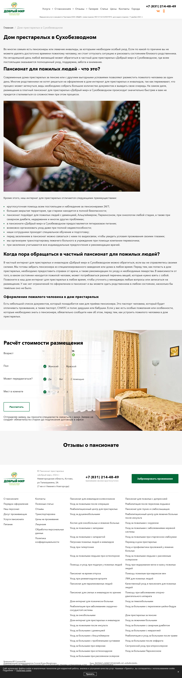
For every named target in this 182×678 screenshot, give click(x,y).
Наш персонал (11, 509)
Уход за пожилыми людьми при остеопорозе (95, 555)
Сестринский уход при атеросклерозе (146, 645)
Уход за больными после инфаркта (144, 640)
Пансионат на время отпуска (85, 573)
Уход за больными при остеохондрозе (91, 650)
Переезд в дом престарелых (141, 541)
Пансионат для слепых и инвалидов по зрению (95, 592)
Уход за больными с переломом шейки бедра (150, 606)
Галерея (93, 8)
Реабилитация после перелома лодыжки (147, 503)
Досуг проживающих (15, 514)
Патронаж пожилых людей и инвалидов (92, 541)
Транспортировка (45, 514)
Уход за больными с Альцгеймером (89, 635)
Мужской (71, 366)
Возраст (9, 353)
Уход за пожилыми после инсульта (89, 625)
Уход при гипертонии (82, 547)
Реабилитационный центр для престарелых (94, 509)
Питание (8, 524)
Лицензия (40, 524)
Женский (53, 366)
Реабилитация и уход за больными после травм (151, 635)
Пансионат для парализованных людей (91, 583)
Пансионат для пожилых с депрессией (146, 498)
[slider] (73, 354)
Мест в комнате (13, 391)
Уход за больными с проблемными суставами (95, 640)
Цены (113, 8)
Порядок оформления (16, 503)
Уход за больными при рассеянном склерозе (94, 656)
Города (136, 8)
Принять (90, 674)
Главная (8, 27)
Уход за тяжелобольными (139, 601)
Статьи (104, 8)
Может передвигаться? (18, 378)
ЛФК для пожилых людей (139, 578)
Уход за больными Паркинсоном (143, 650)
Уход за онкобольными (82, 615)
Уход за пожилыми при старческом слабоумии (151, 536)
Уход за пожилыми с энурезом (142, 522)
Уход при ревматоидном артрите (88, 578)
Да (49, 379)
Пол (6, 365)
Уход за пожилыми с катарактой (87, 536)
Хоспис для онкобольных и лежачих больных (94, 522)
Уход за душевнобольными (85, 514)
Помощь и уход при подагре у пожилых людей (96, 564)
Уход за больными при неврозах (88, 645)
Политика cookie (23, 670)
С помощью (77, 379)
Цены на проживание (47, 519)
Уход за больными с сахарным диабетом (147, 625)
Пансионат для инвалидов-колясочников (92, 498)
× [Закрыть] (178, 671)
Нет (61, 379)
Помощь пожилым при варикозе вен (145, 573)
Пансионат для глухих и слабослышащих (147, 509)
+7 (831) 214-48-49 (161, 6)
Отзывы (79, 8)
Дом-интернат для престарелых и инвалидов (95, 620)
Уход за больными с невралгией (143, 630)
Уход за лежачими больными (141, 620)
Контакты (124, 8)
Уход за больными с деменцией (87, 630)
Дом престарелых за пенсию (141, 615)
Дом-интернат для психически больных (91, 601)
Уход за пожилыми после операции (89, 503)
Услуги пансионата (14, 519)
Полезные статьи (44, 503)
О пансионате (63, 8)
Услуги (46, 8)
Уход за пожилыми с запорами (86, 528)
